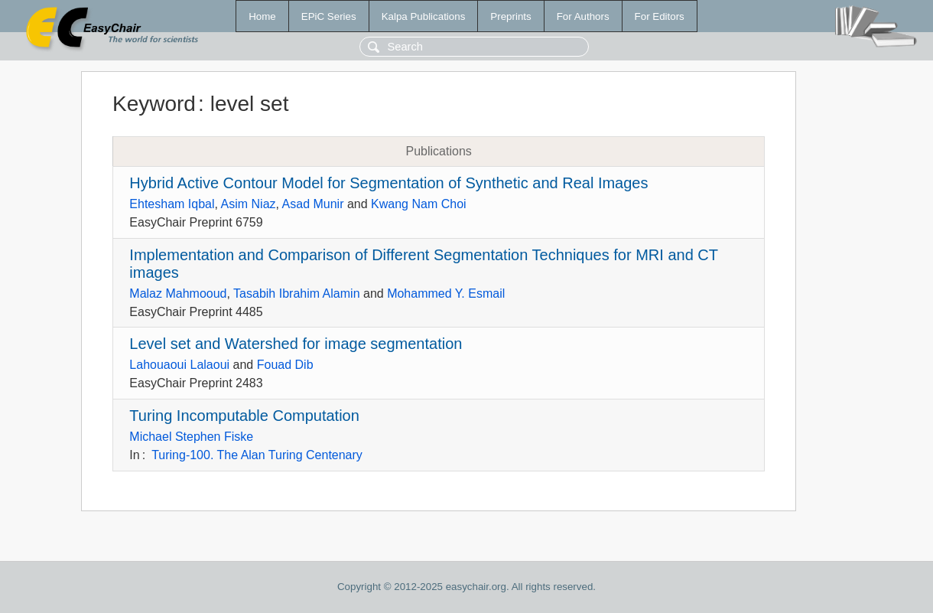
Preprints (510, 16)
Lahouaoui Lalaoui (179, 364)
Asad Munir (313, 203)
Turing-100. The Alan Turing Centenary (256, 454)
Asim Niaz (248, 203)
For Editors (659, 16)
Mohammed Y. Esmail (446, 293)
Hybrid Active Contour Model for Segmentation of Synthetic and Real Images (388, 182)
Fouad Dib (285, 364)
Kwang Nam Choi (418, 203)
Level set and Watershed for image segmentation (295, 343)
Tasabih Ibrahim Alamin (296, 293)
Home (262, 16)
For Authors (583, 16)
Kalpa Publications (424, 16)
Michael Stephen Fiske (191, 436)
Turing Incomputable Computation (244, 415)
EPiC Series (328, 16)
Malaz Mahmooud (177, 293)
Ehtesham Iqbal (171, 203)
